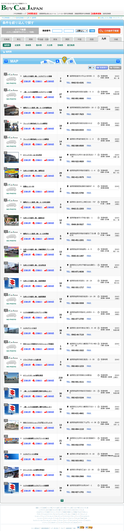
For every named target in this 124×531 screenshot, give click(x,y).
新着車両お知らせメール (48, 14)
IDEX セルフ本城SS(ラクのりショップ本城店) (38, 344)
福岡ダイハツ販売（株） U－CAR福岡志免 (37, 108)
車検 (74, 528)
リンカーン (37, 516)
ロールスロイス (85, 516)
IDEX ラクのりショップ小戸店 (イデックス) (37, 423)
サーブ (80, 522)
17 (6, 326)
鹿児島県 (71, 45)
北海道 (6, 39)
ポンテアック (59, 516)
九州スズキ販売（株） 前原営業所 (34, 281)
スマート (60, 512)
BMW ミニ (70, 512)
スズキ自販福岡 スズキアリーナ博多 (35, 312)
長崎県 (28, 45)
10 (6, 216)
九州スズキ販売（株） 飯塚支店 (33, 218)
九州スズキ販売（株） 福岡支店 (33, 171)
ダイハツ (78, 510)
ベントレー (40, 518)
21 (6, 389)
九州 (27, 18)
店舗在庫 (26, 81)
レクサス (41, 510)
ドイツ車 (49, 507)
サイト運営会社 (35, 528)
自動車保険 (96, 14)
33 (60, 315)
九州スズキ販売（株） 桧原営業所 (34, 297)
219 (60, 378)
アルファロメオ (73, 520)
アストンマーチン (48, 518)
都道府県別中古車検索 (82, 14)
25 (6, 452)
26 (6, 468)
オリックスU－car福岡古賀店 (33, 375)
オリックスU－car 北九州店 (32, 155)
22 (6, 405)
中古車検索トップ (20, 14)
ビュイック (84, 514)
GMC (74, 514)
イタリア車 (76, 507)
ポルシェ (85, 512)
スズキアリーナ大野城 (30, 454)
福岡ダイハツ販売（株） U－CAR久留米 (36, 202)
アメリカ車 (56, 507)
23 (6, 421)
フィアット (45, 522)
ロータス (78, 518)
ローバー (72, 518)
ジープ (78, 516)
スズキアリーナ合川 (30, 328)
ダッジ (73, 516)
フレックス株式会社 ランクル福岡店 (35, 123)
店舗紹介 (37, 81)
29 (60, 173)
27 (60, 94)
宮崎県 (60, 45)
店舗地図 (49, 81)
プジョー (61, 520)
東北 (19, 39)
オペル (55, 514)
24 (6, 436)
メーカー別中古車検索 (65, 14)
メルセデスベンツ (40, 512)
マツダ (68, 510)
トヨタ (46, 510)
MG (82, 518)
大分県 (49, 45)
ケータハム (47, 520)
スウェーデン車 (84, 507)
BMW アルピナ (78, 512)
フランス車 (70, 507)
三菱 (59, 510)
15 (6, 295)
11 (6, 232)
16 (6, 310)
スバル (63, 510)
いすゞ (83, 510)
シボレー (69, 514)
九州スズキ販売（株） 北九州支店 (34, 265)
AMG (48, 512)
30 (60, 393)
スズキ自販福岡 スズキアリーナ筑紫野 (36, 485)
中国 (79, 39)
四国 (91, 39)
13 (60, 252)
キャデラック (62, 514)
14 (60, 141)
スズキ (73, 510)
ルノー (66, 520)
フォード (44, 516)
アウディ (39, 514)
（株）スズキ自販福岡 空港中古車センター (37, 391)
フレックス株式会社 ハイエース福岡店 (36, 139)
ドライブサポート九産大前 (32, 360)
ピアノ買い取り (55, 528)
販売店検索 (107, 14)
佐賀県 (17, 45)
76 (60, 472)
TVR (86, 518)
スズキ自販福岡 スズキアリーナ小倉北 (36, 438)
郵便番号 (46, 31)
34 (60, 409)
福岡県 (34, 18)
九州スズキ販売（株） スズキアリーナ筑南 (37, 76)
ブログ (62, 528)
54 (60, 110)
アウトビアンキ (68, 522)
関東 (31, 39)
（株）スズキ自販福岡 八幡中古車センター (37, 407)
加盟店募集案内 (45, 528)
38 (60, 330)
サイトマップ (117, 18)
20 (6, 373)
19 (6, 358)
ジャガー (57, 518)
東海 (55, 39)
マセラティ (88, 520)
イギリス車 (63, 507)
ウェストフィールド (38, 520)
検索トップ (38, 507)
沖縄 (116, 39)
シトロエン (54, 520)
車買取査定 (32, 14)
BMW (64, 512)
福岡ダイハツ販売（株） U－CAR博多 (36, 234)
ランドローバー (64, 518)
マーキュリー (51, 516)
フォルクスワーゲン (48, 514)
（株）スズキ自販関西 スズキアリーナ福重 (37, 92)
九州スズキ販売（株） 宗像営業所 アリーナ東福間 (38, 250)
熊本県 (39, 45)
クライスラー (67, 516)
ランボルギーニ (53, 522)
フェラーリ (81, 520)
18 (60, 126)
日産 (50, 510)
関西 (67, 39)
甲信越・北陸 (43, 39)
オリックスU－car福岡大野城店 (33, 470)
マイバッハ (53, 512)
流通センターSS (28, 186)
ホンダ (55, 510)
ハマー (78, 514)
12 (60, 220)
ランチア (61, 522)
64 (60, 157)
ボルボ (75, 522)
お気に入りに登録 (106, 18)
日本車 (44, 507)
